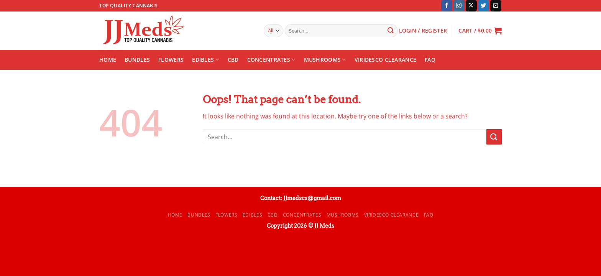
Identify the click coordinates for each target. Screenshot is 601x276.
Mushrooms (325, 60)
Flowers (171, 59)
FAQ (430, 59)
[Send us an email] (495, 6)
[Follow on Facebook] (446, 6)
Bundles (137, 59)
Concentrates (271, 60)
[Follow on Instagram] (459, 6)
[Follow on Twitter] (483, 6)
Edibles (205, 60)
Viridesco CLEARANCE (385, 59)
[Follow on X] (471, 6)
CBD (233, 59)
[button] (480, 30)
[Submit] (390, 30)
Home (107, 59)
